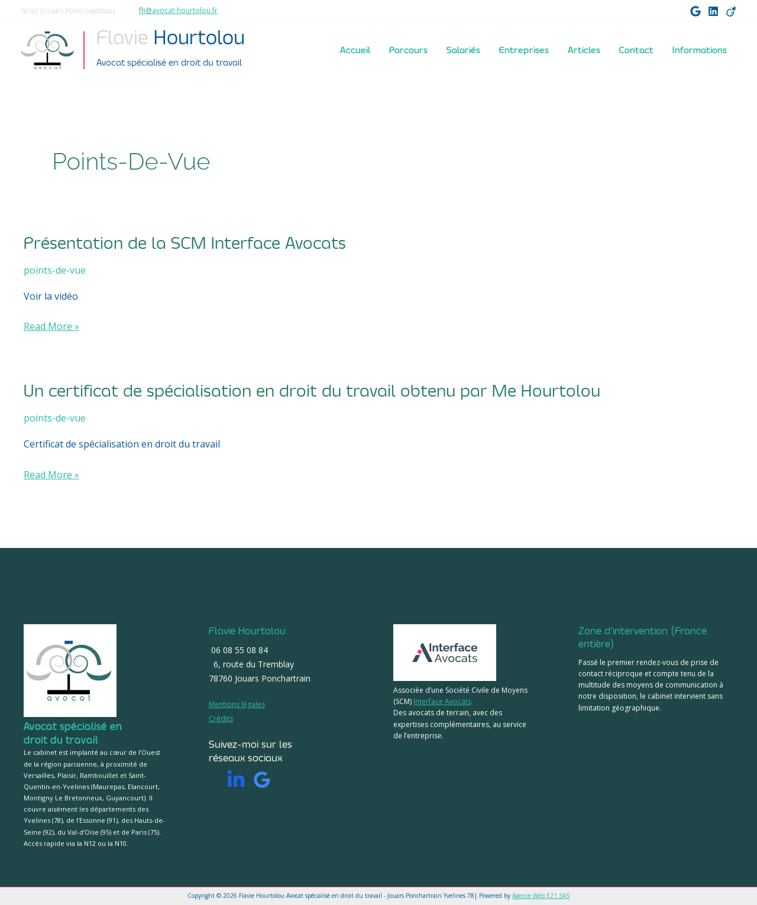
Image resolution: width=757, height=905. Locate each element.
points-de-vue (55, 270)
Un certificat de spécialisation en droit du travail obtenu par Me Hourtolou (312, 391)
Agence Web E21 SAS (541, 895)
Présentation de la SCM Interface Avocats (185, 243)
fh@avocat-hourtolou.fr (178, 10)
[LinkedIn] (713, 11)
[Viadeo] (731, 11)
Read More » (51, 327)
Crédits (221, 718)
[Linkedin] (236, 779)
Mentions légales (237, 704)
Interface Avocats (442, 701)
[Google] (695, 11)
